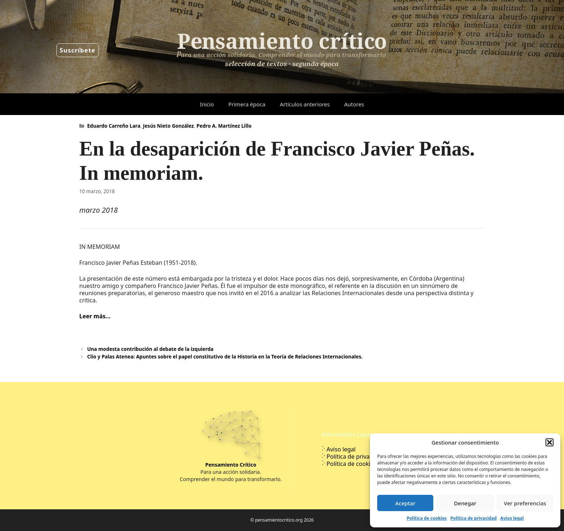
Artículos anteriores (305, 104)
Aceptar (405, 503)
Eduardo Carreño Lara (113, 125)
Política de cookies (427, 518)
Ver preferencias (525, 503)
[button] (549, 442)
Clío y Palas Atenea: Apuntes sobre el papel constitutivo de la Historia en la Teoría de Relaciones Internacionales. (225, 356)
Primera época (246, 104)
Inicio (207, 104)
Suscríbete (78, 50)
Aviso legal (511, 518)
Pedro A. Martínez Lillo (224, 125)
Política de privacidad (473, 518)
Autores (354, 104)
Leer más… (94, 316)
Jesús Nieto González (168, 125)
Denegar (465, 503)
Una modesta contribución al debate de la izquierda (150, 348)
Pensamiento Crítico (230, 464)
